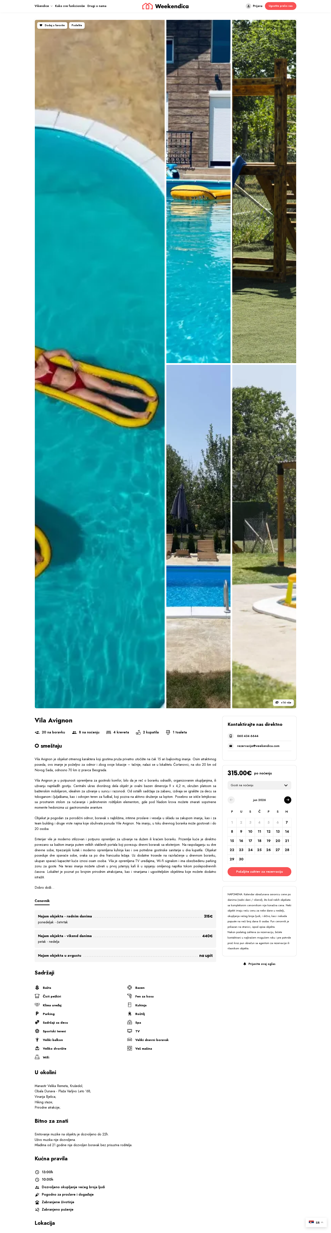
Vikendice (42, 6)
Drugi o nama (96, 6)
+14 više (283, 702)
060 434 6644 (247, 736)
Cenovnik (43, 900)
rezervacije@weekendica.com (258, 746)
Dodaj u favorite (52, 25)
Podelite (77, 25)
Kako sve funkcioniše (70, 6)
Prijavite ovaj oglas (259, 964)
